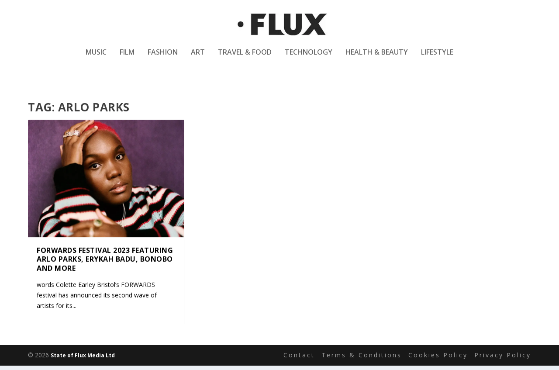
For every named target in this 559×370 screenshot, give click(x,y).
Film (127, 58)
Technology (308, 58)
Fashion (163, 58)
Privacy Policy (502, 356)
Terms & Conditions (361, 356)
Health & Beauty (376, 58)
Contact (299, 356)
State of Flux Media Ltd (83, 356)
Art (198, 58)
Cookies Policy (438, 356)
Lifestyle (437, 58)
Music (96, 58)
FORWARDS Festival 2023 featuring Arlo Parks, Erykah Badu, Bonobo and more (105, 259)
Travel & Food (245, 58)
